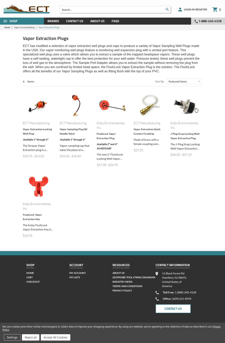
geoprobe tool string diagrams (133, 277)
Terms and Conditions (127, 286)
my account (77, 272)
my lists (74, 277)
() (220, 9)
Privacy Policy (122, 290)
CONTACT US (173, 308)
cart (29, 277)
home (30, 272)
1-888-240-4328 (208, 21)
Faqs (115, 21)
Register (201, 9)
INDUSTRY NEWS (122, 281)
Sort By (159, 81)
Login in (189, 9)
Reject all (31, 337)
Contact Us (74, 21)
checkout (33, 281)
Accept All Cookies (56, 337)
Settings (12, 337)
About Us (97, 21)
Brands (53, 21)
